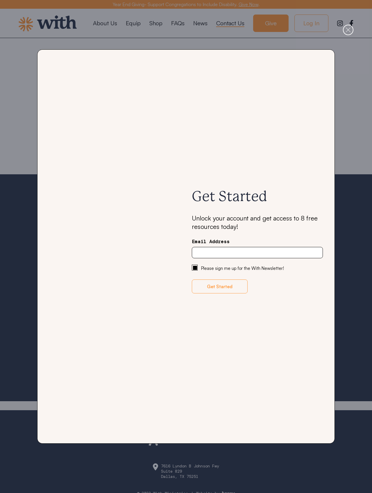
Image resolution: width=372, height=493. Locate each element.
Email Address (211, 242)
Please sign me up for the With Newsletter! (242, 268)
